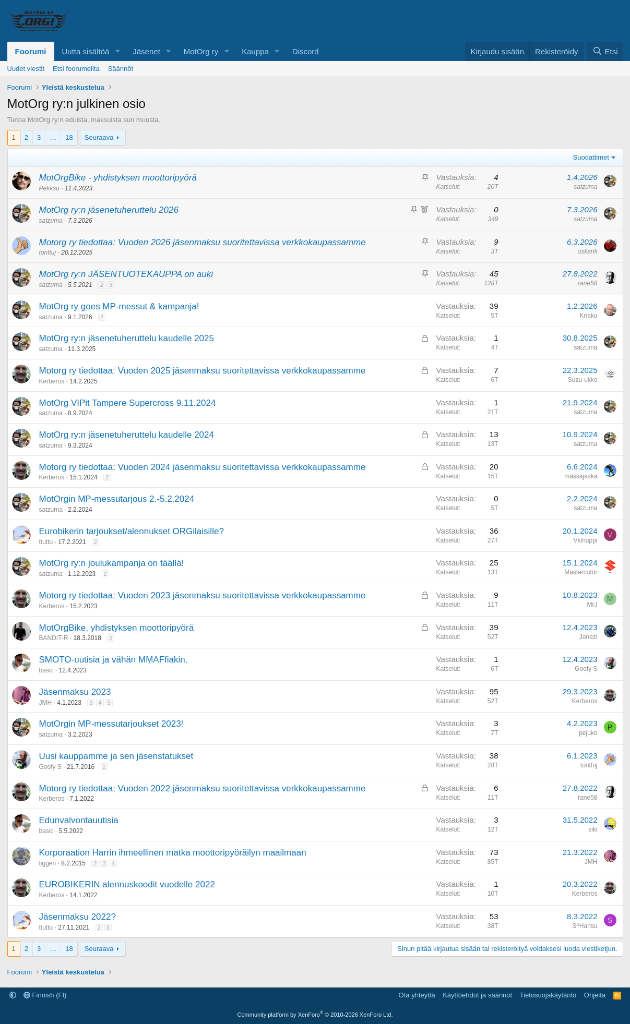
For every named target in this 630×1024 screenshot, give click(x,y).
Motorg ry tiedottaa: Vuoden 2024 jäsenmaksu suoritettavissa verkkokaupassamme (202, 467)
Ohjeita (594, 995)
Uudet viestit (26, 69)
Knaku (588, 315)
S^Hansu (584, 926)
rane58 (587, 283)
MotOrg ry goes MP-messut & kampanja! (119, 306)
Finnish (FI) (44, 995)
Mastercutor (580, 572)
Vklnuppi (585, 540)
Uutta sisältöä (86, 51)
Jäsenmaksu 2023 (75, 692)
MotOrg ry (201, 51)
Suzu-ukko (583, 379)
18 (69, 137)
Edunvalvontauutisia (78, 820)
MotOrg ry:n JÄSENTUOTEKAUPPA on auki (126, 274)
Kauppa (255, 51)
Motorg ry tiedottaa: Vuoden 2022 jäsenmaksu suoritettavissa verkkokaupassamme (202, 788)
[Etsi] (605, 51)
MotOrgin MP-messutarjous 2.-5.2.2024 (117, 499)
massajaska (580, 476)
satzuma (585, 186)
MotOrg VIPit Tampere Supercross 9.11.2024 (127, 403)
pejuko (588, 733)
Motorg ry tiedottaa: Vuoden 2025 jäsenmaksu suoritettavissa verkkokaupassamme (202, 371)
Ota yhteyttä (417, 995)
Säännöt (120, 69)
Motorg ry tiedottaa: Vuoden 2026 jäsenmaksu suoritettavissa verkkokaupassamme (202, 242)
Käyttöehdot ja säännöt (477, 995)
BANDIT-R (53, 638)
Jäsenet (146, 51)
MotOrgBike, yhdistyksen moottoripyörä (116, 628)
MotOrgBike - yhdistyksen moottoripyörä (118, 178)
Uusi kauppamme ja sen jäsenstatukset (116, 756)
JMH (45, 702)
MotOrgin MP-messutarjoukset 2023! (111, 724)
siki (592, 829)
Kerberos (52, 381)
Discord (305, 51)
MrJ (592, 604)
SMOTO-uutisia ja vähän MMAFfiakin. (113, 660)
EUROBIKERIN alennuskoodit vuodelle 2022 (127, 884)
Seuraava (99, 137)
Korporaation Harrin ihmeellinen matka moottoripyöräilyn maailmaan (172, 853)
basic (46, 670)
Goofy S (586, 668)
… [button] (53, 137)
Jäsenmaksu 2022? (77, 917)
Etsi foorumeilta (76, 69)
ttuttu (46, 542)
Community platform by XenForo (315, 1014)
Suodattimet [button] (591, 157)
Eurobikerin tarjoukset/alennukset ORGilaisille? (131, 531)
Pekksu (49, 188)
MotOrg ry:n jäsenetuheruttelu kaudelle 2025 (126, 338)
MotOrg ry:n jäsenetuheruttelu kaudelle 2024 (126, 435)
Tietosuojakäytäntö (548, 995)
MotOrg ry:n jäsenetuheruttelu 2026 (109, 210)
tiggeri (47, 863)
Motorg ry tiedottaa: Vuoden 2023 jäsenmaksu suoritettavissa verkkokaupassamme (202, 595)
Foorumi (30, 51)
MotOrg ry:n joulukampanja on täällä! (111, 563)
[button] (117, 51)
